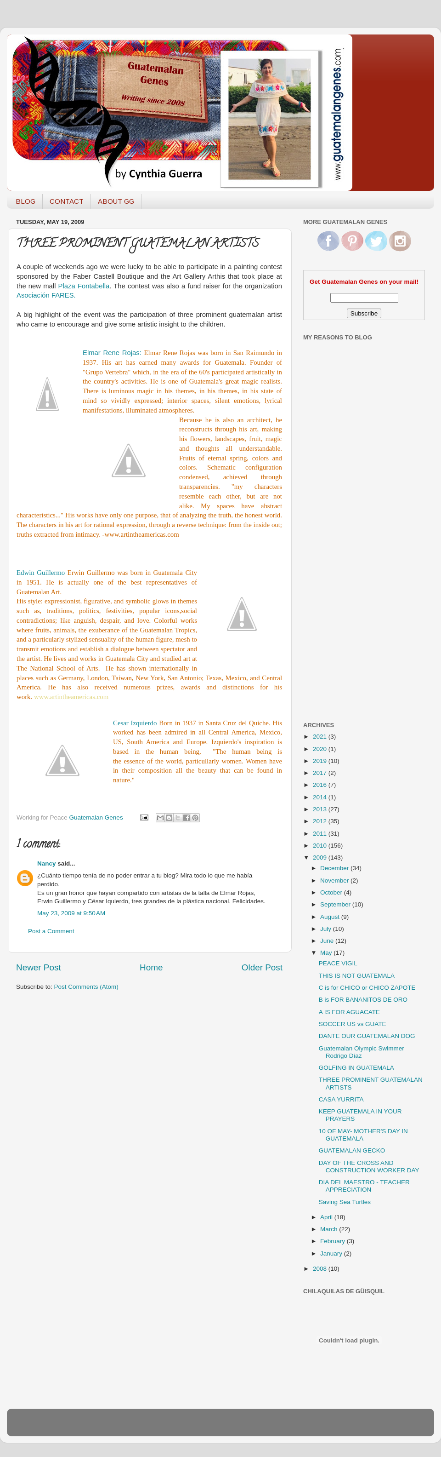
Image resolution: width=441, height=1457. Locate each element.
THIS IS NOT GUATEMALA (357, 975)
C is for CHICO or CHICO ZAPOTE (367, 987)
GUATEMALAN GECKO (352, 1150)
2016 (320, 784)
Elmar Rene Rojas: (113, 352)
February (333, 1241)
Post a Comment (51, 931)
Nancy (46, 863)
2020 (320, 749)
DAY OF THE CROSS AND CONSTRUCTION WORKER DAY (369, 1166)
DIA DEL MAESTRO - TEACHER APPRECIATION (364, 1186)
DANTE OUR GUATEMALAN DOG (367, 1036)
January (332, 1253)
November (335, 880)
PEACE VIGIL (338, 963)
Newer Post (38, 967)
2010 (320, 845)
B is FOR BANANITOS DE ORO (363, 999)
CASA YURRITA (341, 1099)
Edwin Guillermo (42, 572)
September (336, 904)
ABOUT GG (116, 201)
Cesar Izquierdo (135, 723)
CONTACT (67, 201)
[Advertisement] (340, 567)
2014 (320, 797)
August (330, 916)
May (327, 952)
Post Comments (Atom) (86, 986)
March (329, 1229)
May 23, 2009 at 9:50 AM (71, 913)
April (327, 1217)
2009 (320, 857)
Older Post (262, 967)
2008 (320, 1268)
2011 (320, 833)
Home (151, 967)
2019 (320, 760)
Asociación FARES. (46, 295)
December (335, 868)
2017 (320, 772)
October (332, 892)
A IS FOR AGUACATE (349, 1012)
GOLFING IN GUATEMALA (356, 1067)
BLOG (25, 201)
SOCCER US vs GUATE (352, 1024)
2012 (320, 821)
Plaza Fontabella (84, 286)
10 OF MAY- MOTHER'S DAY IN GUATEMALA (363, 1135)
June (327, 940)
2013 (320, 809)
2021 (320, 736)
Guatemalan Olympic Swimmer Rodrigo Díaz (361, 1052)
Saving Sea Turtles (345, 1202)
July (326, 928)
